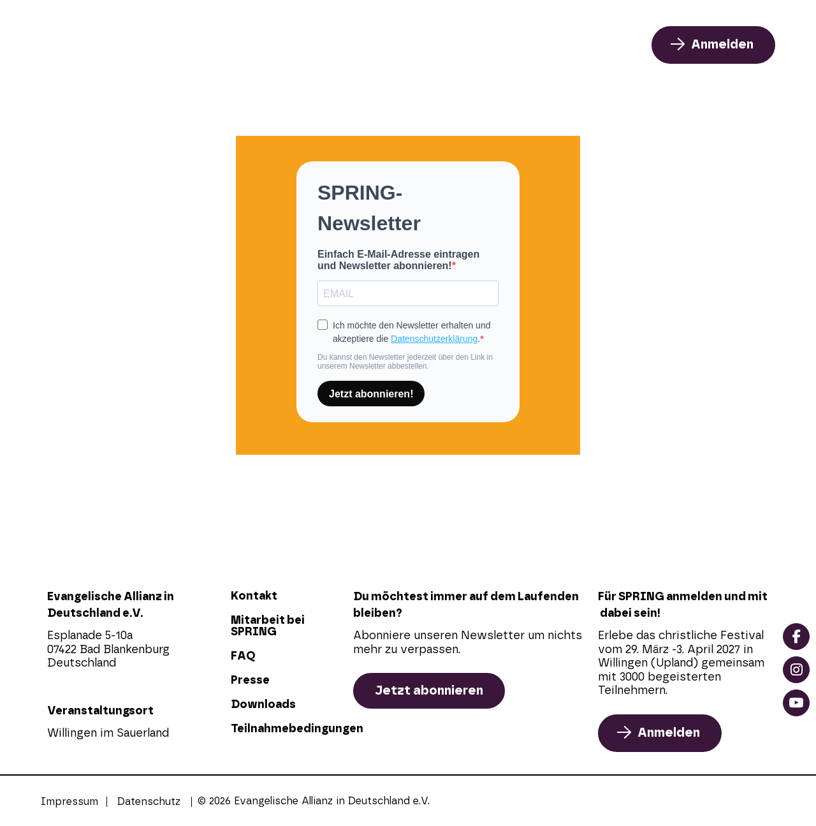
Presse (250, 680)
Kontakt (254, 596)
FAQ (573, 44)
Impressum (69, 802)
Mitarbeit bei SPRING (268, 626)
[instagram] (796, 669)
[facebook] (796, 636)
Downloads (263, 705)
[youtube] (796, 703)
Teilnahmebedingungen (285, 729)
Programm (377, 44)
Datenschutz (148, 802)
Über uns (484, 44)
